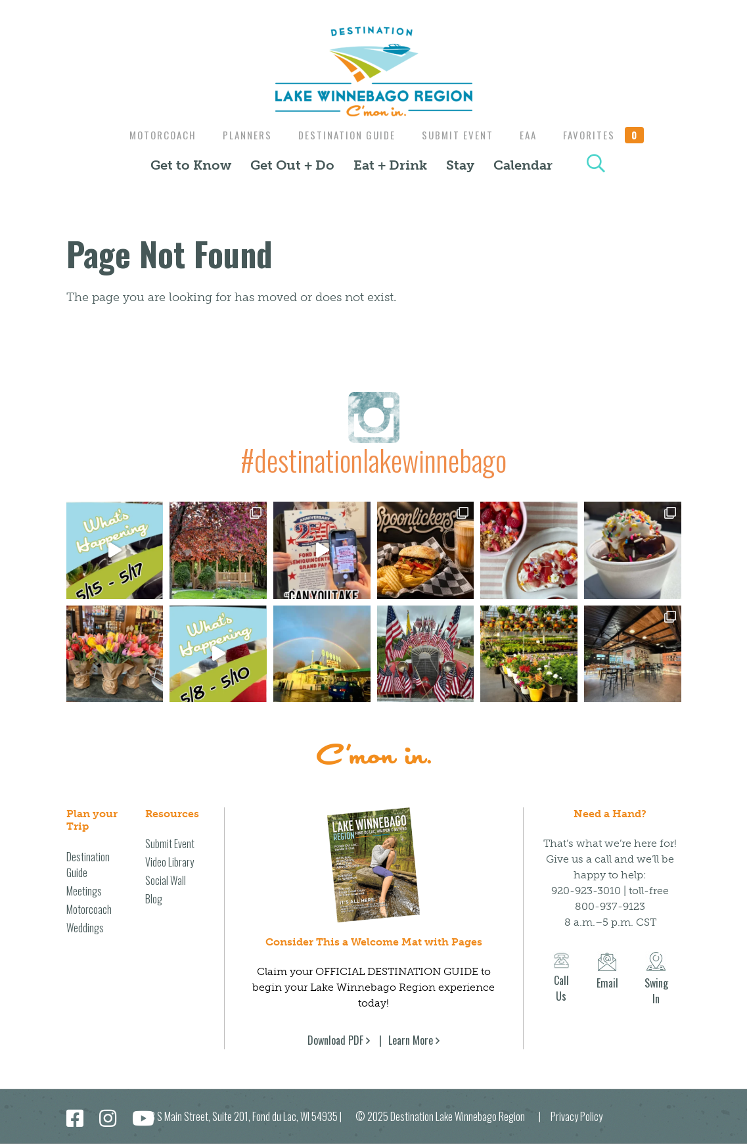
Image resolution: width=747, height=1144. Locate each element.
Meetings (84, 891)
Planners (242, 135)
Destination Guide (345, 135)
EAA (532, 135)
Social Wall (165, 880)
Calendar (523, 165)
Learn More (410, 1040)
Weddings (85, 928)
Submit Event (459, 135)
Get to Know (190, 165)
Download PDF (335, 1040)
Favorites (611, 135)
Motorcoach (154, 135)
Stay (460, 165)
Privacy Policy (576, 1116)
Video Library (169, 862)
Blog (153, 899)
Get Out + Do (292, 165)
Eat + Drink (390, 165)
